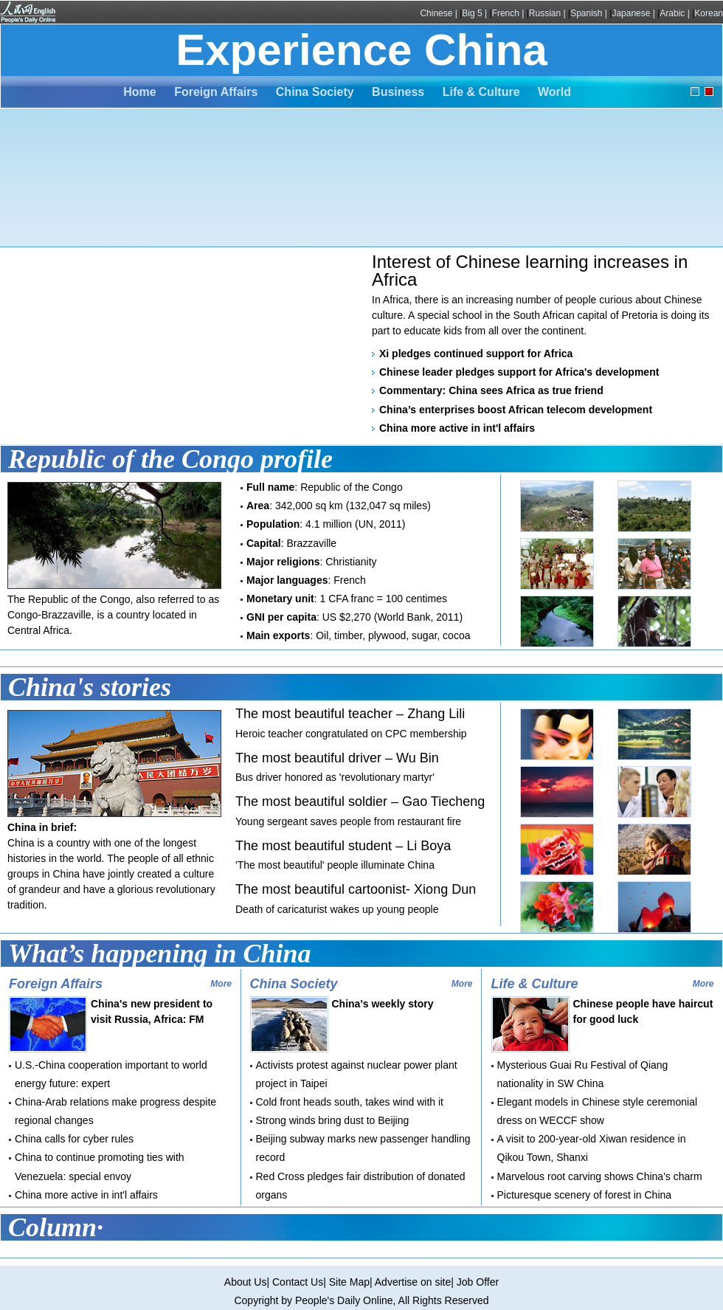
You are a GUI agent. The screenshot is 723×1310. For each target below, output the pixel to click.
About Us (245, 1282)
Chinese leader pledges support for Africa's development (519, 372)
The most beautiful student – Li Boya (343, 845)
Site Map (349, 1282)
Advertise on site (413, 1282)
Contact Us (297, 1282)
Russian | (548, 13)
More (221, 984)
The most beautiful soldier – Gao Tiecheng (360, 801)
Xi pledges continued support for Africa (475, 353)
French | (509, 13)
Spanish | (589, 13)
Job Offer (478, 1282)
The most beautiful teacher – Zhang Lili (350, 713)
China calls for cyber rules (74, 1139)
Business (398, 92)
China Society (315, 92)
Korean (708, 13)
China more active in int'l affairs (457, 428)
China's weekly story (383, 1004)
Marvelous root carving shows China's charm (599, 1176)
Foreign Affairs (215, 92)
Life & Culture (481, 92)
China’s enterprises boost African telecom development (515, 410)
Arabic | (676, 13)
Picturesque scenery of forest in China (584, 1195)
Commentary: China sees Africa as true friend (491, 390)
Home (139, 92)
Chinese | (440, 13)
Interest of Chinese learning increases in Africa (530, 270)
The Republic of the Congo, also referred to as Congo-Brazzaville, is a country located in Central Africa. (113, 614)
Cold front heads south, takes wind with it (349, 1102)
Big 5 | (475, 13)
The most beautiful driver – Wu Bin (337, 758)
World (554, 92)
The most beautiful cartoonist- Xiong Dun (355, 889)
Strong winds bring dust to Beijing (332, 1120)
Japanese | (634, 13)
